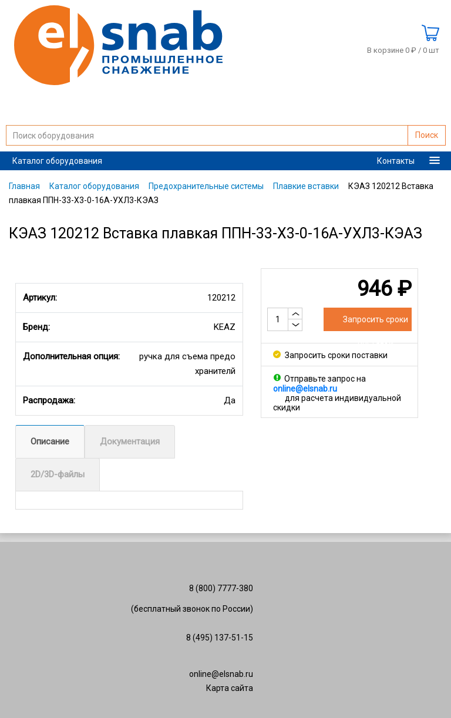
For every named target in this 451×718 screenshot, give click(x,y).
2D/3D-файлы (58, 474)
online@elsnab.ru (221, 674)
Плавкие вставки (306, 186)
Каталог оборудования (57, 161)
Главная (24, 186)
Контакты (396, 161)
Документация (130, 441)
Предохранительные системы (206, 186)
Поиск (426, 135)
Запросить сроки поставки (330, 355)
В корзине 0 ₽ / (403, 50)
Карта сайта (229, 688)
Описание (50, 441)
